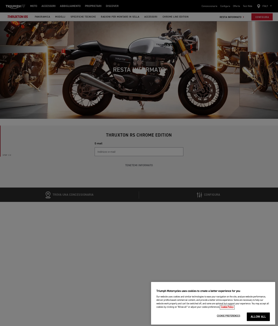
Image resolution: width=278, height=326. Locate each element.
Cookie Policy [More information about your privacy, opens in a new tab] (227, 312)
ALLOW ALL (258, 321)
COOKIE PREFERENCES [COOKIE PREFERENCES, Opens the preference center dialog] (228, 320)
